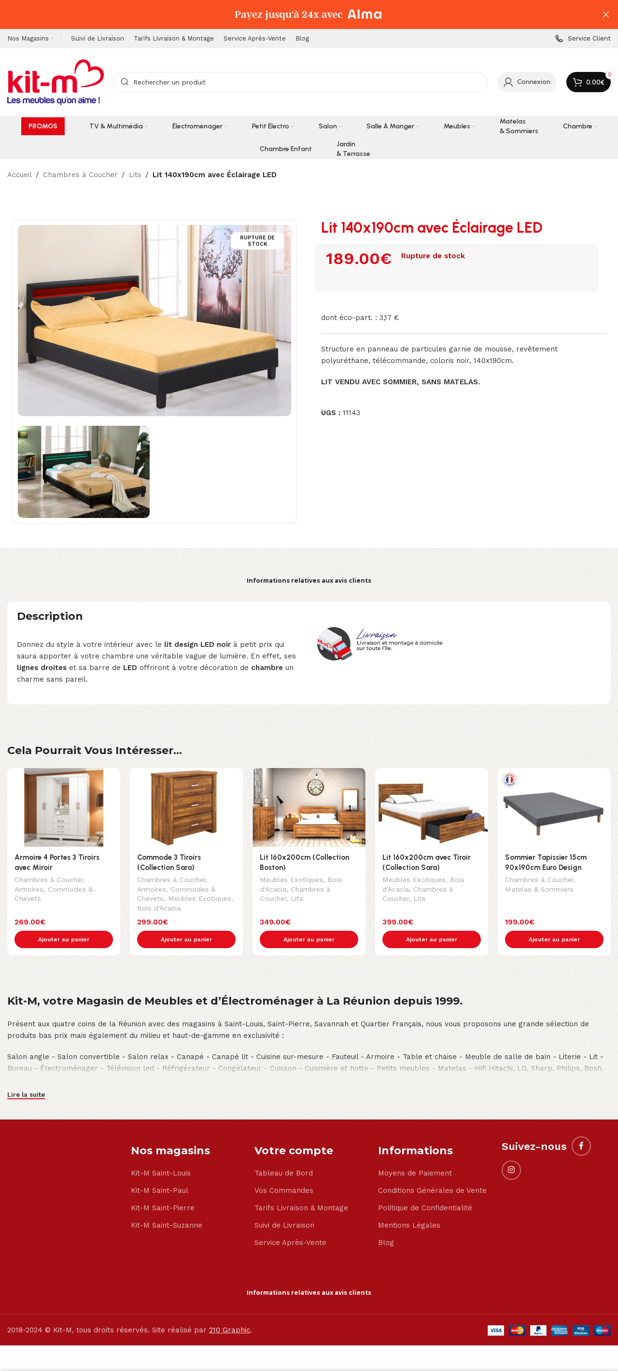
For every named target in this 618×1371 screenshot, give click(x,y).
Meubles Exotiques (199, 899)
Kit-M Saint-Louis (161, 1152)
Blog (386, 1222)
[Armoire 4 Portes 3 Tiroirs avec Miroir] (63, 807)
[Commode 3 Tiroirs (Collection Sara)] (186, 807)
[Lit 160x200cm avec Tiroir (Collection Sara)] (431, 807)
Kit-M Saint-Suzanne (166, 1205)
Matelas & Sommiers (539, 890)
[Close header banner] (606, 14)
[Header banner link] (294, 14)
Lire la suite (26, 1074)
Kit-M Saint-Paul (159, 1170)
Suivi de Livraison (284, 1205)
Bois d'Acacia (159, 909)
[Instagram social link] (511, 1150)
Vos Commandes (283, 1170)
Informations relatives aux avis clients (309, 580)
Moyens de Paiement (415, 1152)
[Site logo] (55, 81)
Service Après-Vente (290, 1222)
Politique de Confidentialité (425, 1187)
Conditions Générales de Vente (432, 1170)
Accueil (19, 174)
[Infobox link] (583, 39)
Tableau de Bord (283, 1152)
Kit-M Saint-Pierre (163, 1187)
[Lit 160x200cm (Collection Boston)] (309, 807)
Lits (135, 174)
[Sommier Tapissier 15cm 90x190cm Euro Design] (554, 807)
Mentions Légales (409, 1205)
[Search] (300, 82)
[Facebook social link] (581, 1125)
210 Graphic (229, 1309)
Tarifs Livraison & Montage (301, 1187)
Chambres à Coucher (80, 174)
